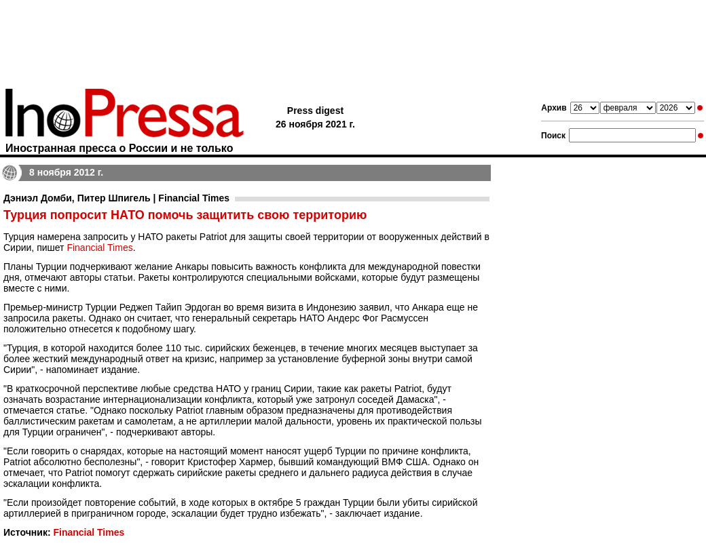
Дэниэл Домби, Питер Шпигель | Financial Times (116, 198)
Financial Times (99, 247)
